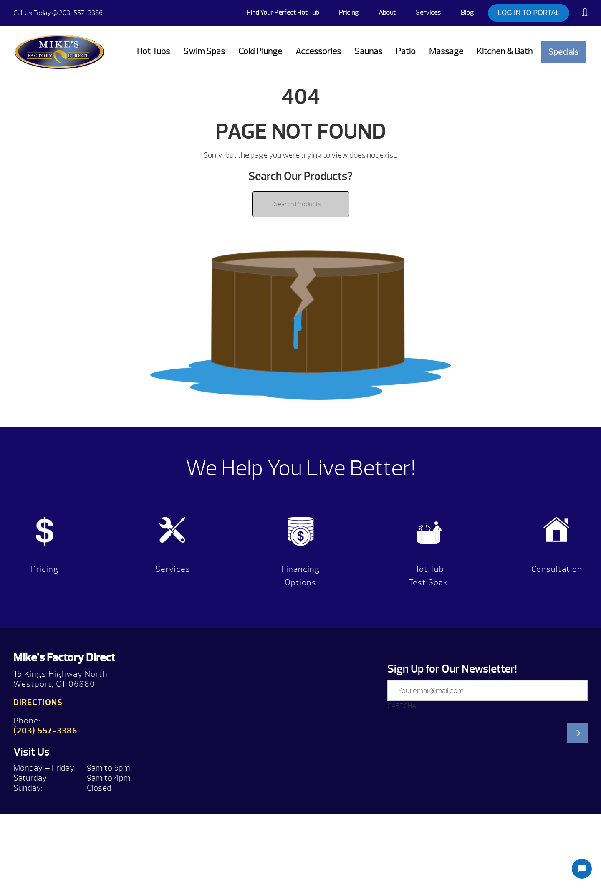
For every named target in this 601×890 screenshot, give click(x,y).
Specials (563, 52)
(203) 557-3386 (45, 731)
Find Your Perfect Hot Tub (283, 12)
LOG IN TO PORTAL (528, 12)
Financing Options (300, 576)
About (387, 12)
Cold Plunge (260, 51)
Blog (467, 12)
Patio (406, 51)
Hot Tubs (153, 51)
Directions (38, 702)
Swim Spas (204, 51)
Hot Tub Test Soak (428, 576)
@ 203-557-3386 (58, 13)
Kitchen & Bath (505, 51)
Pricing (349, 12)
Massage (446, 51)
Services (428, 12)
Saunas (368, 51)
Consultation (556, 569)
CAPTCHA (401, 706)
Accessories (318, 51)
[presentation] (450, 798)
